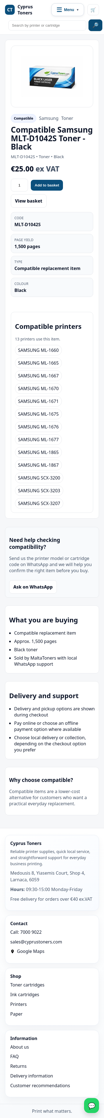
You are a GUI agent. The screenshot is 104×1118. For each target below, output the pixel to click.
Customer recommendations (40, 1085)
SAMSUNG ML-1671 (38, 401)
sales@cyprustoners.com (36, 942)
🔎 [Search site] (95, 25)
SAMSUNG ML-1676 (38, 427)
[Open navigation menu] (67, 9)
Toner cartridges (27, 985)
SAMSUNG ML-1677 (38, 439)
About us (19, 1047)
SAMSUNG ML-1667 (38, 376)
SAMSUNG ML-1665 (38, 363)
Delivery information (31, 1076)
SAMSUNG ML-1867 (38, 465)
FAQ (14, 1056)
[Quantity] (19, 185)
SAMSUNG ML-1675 (38, 414)
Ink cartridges (24, 994)
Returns (18, 1066)
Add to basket (47, 185)
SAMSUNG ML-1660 (38, 350)
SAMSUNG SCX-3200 (39, 478)
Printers (18, 1004)
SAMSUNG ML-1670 (38, 388)
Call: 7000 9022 (26, 932)
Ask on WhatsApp (33, 587)
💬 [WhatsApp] (91, 1105)
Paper (16, 1014)
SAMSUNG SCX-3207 (39, 503)
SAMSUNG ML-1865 (38, 452)
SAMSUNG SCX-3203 (39, 491)
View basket (28, 201)
